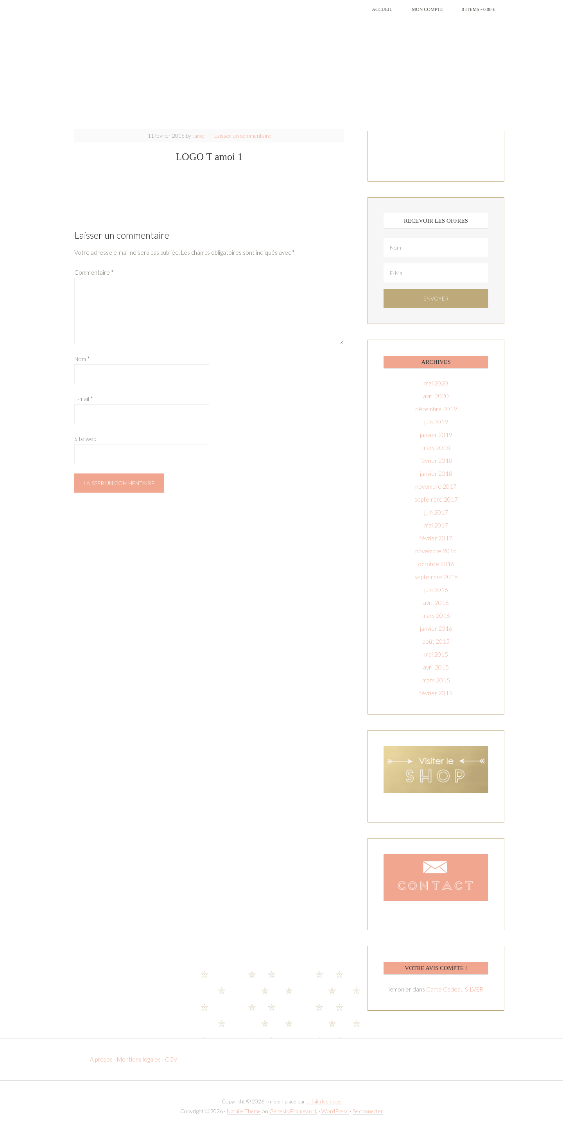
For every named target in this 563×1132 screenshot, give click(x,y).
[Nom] (436, 247)
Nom (82, 358)
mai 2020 (436, 383)
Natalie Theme (244, 1111)
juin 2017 (436, 512)
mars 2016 (436, 615)
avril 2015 (436, 667)
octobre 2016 (436, 563)
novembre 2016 (436, 550)
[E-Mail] (436, 273)
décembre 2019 (436, 408)
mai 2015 (436, 654)
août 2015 (436, 641)
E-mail (83, 398)
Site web (85, 438)
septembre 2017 (436, 499)
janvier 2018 (436, 473)
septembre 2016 (436, 576)
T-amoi (281, 74)
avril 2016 (436, 602)
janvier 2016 (436, 628)
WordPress (335, 1111)
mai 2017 (436, 525)
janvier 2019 (436, 434)
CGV (171, 1059)
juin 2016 (436, 589)
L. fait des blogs (324, 1101)
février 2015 (436, 692)
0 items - (478, 9)
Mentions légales (139, 1059)
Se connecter (368, 1111)
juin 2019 (436, 421)
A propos (102, 1059)
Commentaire (94, 272)
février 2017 (436, 538)
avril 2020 (436, 396)
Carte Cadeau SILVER (454, 989)
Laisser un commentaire (242, 135)
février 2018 (436, 460)
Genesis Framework (293, 1111)
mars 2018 (436, 447)
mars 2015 (436, 680)
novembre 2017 (436, 486)
